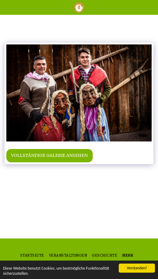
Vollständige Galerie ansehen (49, 155)
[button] (7, 7)
